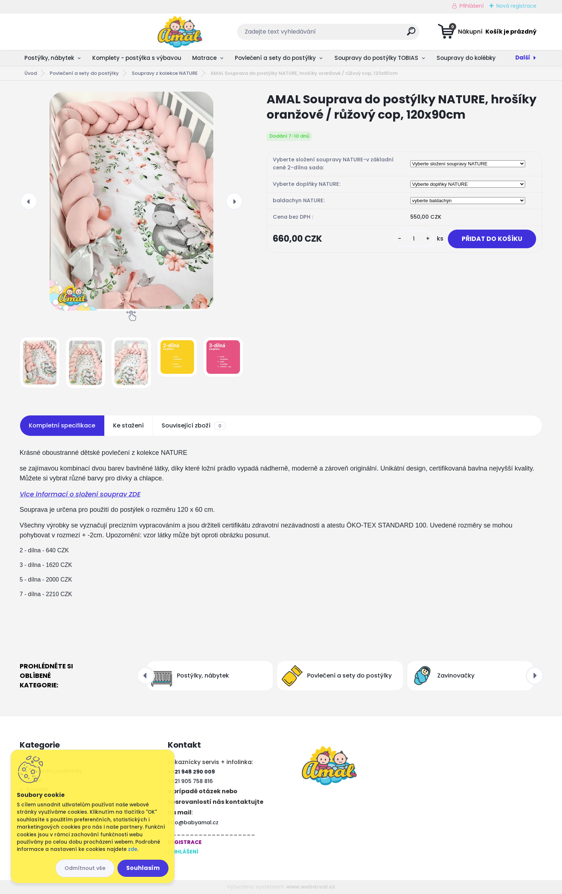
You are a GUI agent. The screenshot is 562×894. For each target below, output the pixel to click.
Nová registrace (516, 5)
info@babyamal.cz (193, 822)
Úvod (30, 73)
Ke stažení (128, 425)
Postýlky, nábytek (49, 58)
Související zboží (194, 425)
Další (522, 57)
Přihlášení (472, 5)
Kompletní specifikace (62, 425)
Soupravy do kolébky (466, 58)
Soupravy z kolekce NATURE (165, 73)
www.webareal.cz (310, 886)
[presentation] (29, 201)
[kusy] (411, 239)
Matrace (204, 58)
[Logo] (64, 32)
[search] (353, 34)
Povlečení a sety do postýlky (275, 58)
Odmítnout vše (85, 868)
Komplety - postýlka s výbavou (136, 58)
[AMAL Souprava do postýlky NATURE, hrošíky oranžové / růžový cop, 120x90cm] (131, 201)
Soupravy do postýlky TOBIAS (376, 58)
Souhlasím (143, 868)
